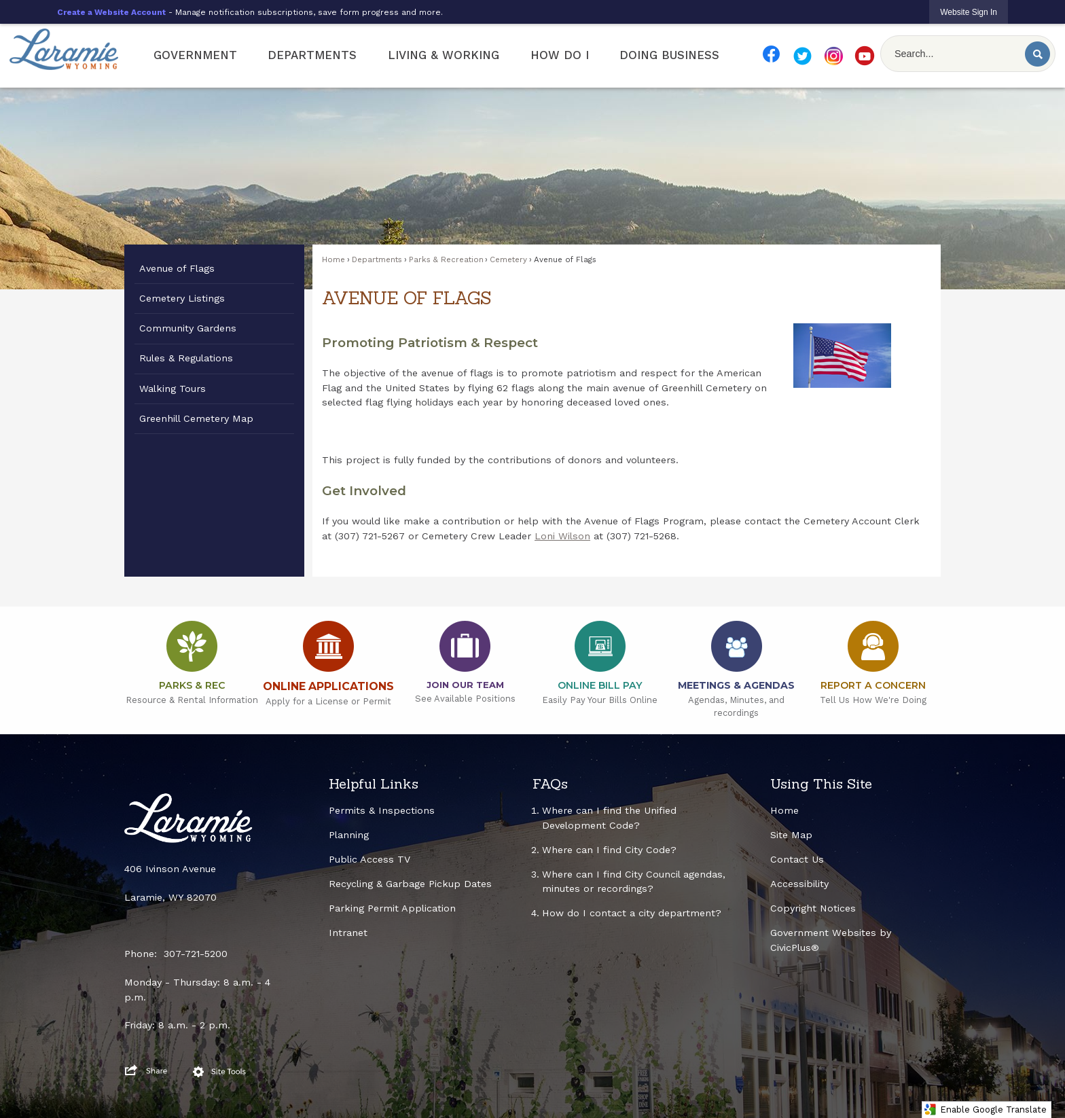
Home (333, 259)
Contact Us (797, 859)
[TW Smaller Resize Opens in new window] (802, 56)
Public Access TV (369, 859)
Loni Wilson (562, 535)
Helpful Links (373, 784)
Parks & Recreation (446, 259)
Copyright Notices (813, 908)
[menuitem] (196, 56)
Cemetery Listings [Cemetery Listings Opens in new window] (182, 298)
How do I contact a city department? (631, 912)
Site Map (791, 834)
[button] (1037, 54)
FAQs (550, 784)
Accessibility (799, 883)
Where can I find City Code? (609, 849)
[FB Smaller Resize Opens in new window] (771, 54)
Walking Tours (172, 388)
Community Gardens (187, 328)
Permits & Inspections (382, 810)
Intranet (348, 932)
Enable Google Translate (985, 1109)
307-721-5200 (196, 953)
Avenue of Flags (177, 268)
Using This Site (821, 784)
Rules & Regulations (186, 358)
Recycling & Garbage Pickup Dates (410, 883)
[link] (968, 12)
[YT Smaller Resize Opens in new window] (864, 56)
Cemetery (508, 259)
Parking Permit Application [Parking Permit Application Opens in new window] (392, 908)
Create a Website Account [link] (111, 12)
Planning (349, 834)
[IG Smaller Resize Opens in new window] (833, 56)
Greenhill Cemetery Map (196, 418)
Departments (377, 259)
